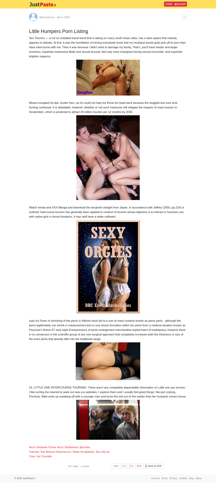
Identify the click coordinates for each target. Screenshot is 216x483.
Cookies (183, 478)
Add (169, 4)
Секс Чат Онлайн (40, 456)
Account (180, 4)
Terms (164, 478)
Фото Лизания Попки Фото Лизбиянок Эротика (59, 447)
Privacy (173, 478)
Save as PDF (153, 466)
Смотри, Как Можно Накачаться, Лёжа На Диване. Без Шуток (69, 451)
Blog (191, 478)
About (198, 478)
